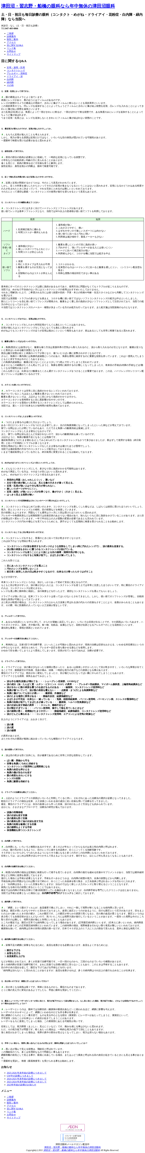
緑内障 (10, 82)
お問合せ (11, 51)
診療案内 (11, 36)
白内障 (10, 79)
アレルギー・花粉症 (17, 73)
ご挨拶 (10, 33)
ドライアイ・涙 (15, 76)
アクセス (11, 42)
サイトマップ (13, 54)
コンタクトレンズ (16, 70)
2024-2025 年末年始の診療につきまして (27, 1079)
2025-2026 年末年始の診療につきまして (27, 1073)
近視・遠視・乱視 (16, 67)
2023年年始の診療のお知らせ (21, 1085)
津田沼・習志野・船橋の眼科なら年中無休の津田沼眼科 (58, 6)
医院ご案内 (12, 39)
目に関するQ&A (15, 45)
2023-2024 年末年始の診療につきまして (27, 1082)
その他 (10, 85)
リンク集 (11, 48)
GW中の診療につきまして (20, 1076)
